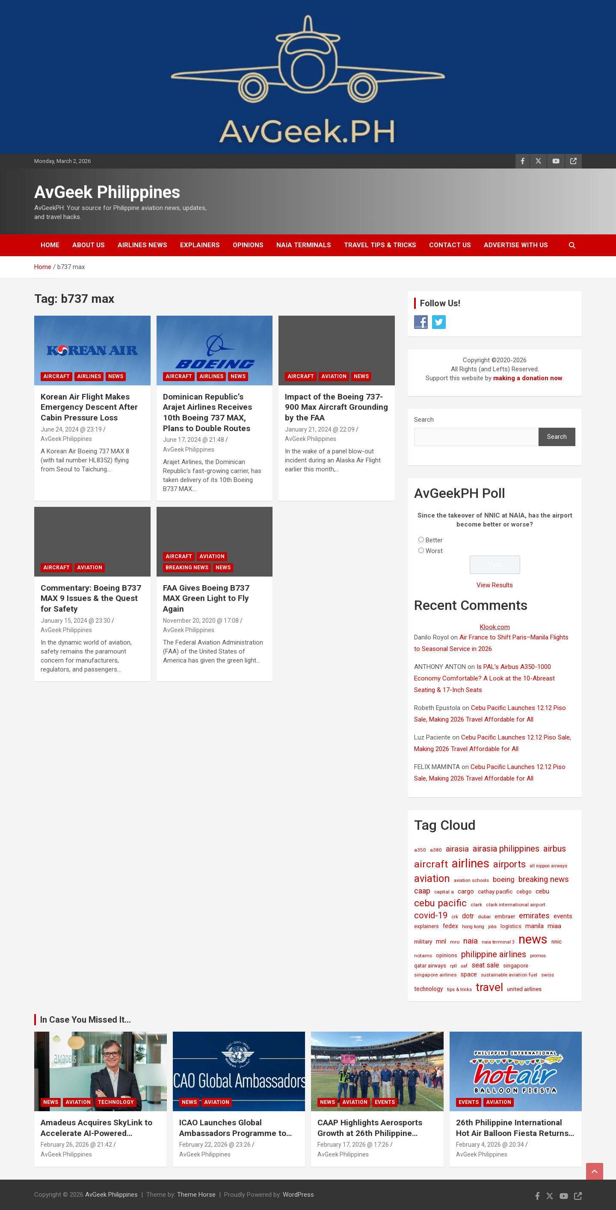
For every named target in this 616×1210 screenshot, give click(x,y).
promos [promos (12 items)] (538, 956)
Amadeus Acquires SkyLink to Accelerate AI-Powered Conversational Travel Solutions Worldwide (100, 1138)
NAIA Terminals (303, 245)
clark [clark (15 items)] (476, 905)
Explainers (200, 245)
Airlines (89, 376)
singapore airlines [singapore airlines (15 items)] (435, 975)
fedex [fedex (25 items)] (450, 926)
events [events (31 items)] (563, 916)
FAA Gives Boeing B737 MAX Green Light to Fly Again (206, 598)
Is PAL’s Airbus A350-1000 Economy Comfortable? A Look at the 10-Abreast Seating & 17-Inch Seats (484, 678)
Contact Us (450, 245)
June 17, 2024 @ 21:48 (193, 439)
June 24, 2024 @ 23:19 (71, 429)
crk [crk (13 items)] (454, 917)
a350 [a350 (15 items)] (420, 850)
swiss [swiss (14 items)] (547, 975)
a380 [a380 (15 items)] (436, 850)
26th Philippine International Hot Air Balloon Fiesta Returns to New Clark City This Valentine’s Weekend (512, 1138)
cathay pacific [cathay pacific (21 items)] (495, 891)
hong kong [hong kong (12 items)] (473, 926)
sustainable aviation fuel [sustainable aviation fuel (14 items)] (509, 975)
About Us (88, 245)
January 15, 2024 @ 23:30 (75, 620)
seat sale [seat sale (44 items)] (485, 965)
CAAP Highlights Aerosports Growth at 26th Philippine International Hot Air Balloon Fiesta (370, 1138)
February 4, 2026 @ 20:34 (490, 1144)
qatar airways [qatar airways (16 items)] (430, 966)
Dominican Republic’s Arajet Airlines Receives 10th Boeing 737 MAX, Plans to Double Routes (207, 412)
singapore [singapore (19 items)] (515, 965)
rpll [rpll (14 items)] (453, 966)
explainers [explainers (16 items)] (426, 926)
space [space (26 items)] (469, 974)
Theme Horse (196, 1194)
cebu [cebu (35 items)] (542, 891)
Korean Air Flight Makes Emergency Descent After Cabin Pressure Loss (89, 407)
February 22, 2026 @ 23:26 (215, 1144)
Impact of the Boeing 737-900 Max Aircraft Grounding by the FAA (336, 407)
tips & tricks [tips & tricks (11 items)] (459, 989)
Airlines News (142, 245)
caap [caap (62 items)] (422, 891)
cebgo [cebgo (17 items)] (524, 891)
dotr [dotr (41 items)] (468, 916)
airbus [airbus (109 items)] (554, 848)
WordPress (298, 1194)
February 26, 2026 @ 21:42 (76, 1144)
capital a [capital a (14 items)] (444, 892)
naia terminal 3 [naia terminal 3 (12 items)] (498, 942)
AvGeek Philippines (107, 192)
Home (50, 245)
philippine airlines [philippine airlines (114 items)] (493, 954)
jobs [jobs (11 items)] (492, 926)
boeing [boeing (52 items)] (504, 879)
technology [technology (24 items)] (428, 988)
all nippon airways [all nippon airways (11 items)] (548, 866)
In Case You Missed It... (85, 1020)
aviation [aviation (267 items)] (432, 879)
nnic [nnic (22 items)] (556, 941)
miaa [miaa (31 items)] (554, 926)
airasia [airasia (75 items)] (457, 848)
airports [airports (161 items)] (509, 864)
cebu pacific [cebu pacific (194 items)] (440, 902)
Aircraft (56, 376)
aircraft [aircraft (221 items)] (431, 864)
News (115, 376)
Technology (116, 1102)
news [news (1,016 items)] (533, 939)
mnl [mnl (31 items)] (441, 941)
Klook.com (495, 627)
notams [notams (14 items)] (423, 956)
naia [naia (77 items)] (470, 941)
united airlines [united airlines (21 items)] (524, 989)
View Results (495, 585)
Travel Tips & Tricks (380, 245)
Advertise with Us (516, 245)
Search (424, 419)
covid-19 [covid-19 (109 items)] (430, 915)
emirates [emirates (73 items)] (534, 915)
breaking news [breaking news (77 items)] (543, 879)
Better (434, 540)
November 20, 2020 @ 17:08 (201, 620)
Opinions (248, 245)
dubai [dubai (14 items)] (484, 917)
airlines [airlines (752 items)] (470, 863)
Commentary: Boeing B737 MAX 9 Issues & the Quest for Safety (91, 598)
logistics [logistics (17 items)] (510, 926)
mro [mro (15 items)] (454, 942)
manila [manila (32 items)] (534, 926)
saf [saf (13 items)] (464, 966)
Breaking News (187, 568)
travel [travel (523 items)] (489, 987)
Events (385, 1102)
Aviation (333, 376)
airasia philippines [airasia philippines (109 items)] (506, 848)
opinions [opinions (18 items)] (446, 955)
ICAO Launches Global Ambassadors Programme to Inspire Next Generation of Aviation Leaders (232, 1138)
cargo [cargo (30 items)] (466, 891)
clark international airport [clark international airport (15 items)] (515, 905)
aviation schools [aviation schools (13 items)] (471, 880)
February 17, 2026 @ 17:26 (353, 1144)
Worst (434, 551)
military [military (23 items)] (423, 941)
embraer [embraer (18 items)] (505, 916)
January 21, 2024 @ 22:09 (320, 429)
